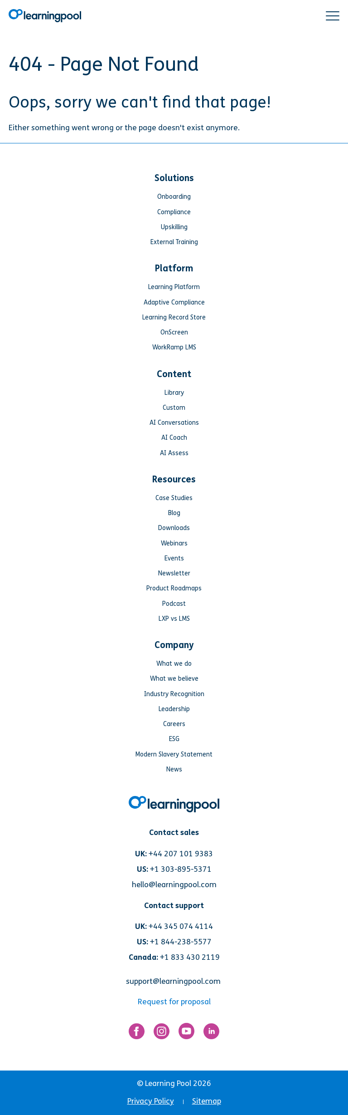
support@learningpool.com (173, 981)
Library (174, 393)
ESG (174, 739)
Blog (174, 513)
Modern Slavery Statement (174, 754)
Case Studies (174, 498)
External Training (174, 242)
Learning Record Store (174, 317)
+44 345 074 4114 (181, 926)
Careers (174, 724)
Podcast (174, 604)
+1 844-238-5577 (181, 942)
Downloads (174, 528)
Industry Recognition (174, 694)
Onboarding (174, 197)
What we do (174, 664)
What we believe (174, 679)
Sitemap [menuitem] (206, 1101)
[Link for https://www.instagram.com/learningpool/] (161, 1033)
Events (174, 558)
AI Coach (174, 438)
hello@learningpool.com (174, 884)
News (174, 769)
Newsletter (174, 573)
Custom (174, 408)
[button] (332, 15)
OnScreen (174, 332)
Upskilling (174, 227)
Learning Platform (174, 287)
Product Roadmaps (174, 588)
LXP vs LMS (174, 619)
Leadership (174, 709)
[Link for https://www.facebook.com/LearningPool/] (137, 1033)
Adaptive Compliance (174, 302)
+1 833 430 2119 (190, 957)
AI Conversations (174, 423)
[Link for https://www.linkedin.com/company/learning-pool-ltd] (211, 1033)
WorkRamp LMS (174, 347)
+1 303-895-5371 (181, 869)
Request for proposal (174, 1002)
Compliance (174, 212)
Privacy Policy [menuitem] (150, 1101)
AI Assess (174, 453)
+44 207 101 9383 (181, 854)
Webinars (174, 543)
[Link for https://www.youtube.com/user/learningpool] (186, 1033)
